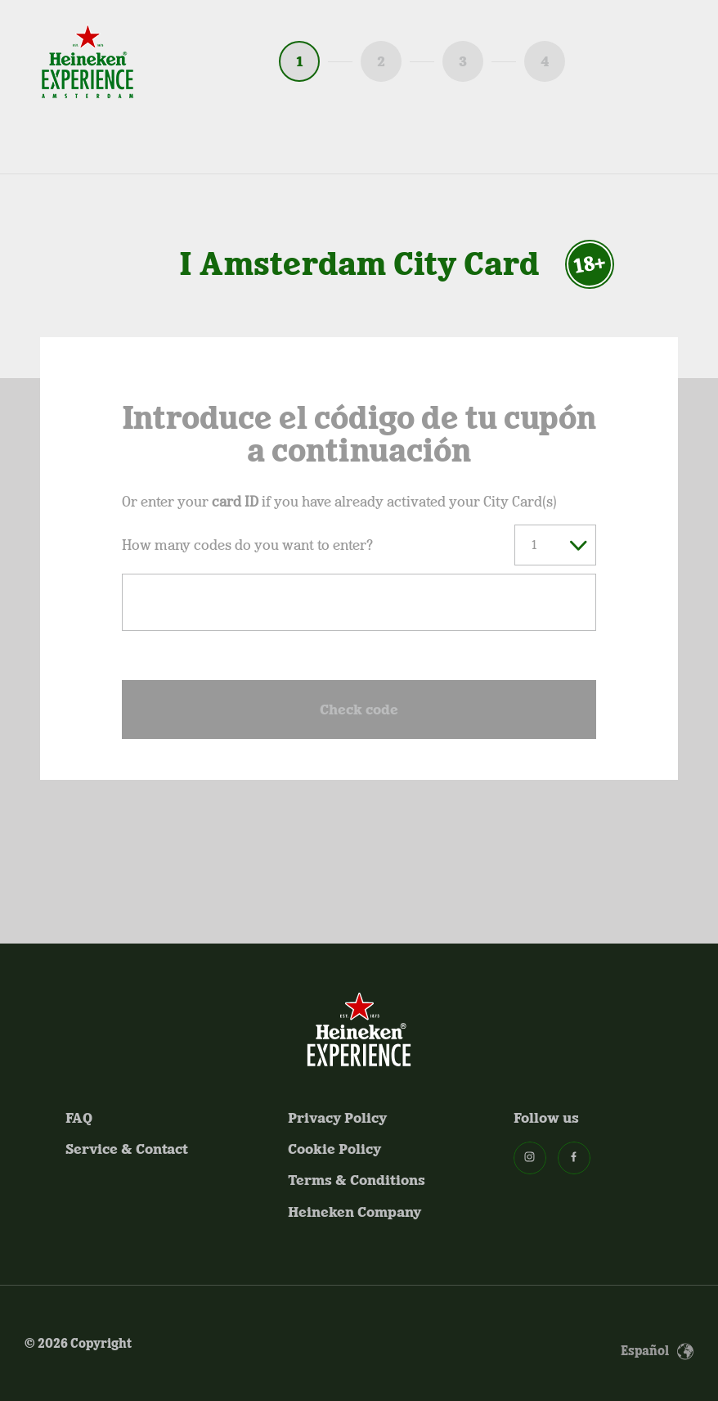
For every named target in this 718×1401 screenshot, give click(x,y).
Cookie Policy (334, 1149)
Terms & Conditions (356, 1180)
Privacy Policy (337, 1117)
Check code (359, 709)
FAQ (78, 1117)
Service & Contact (126, 1149)
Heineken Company (354, 1212)
